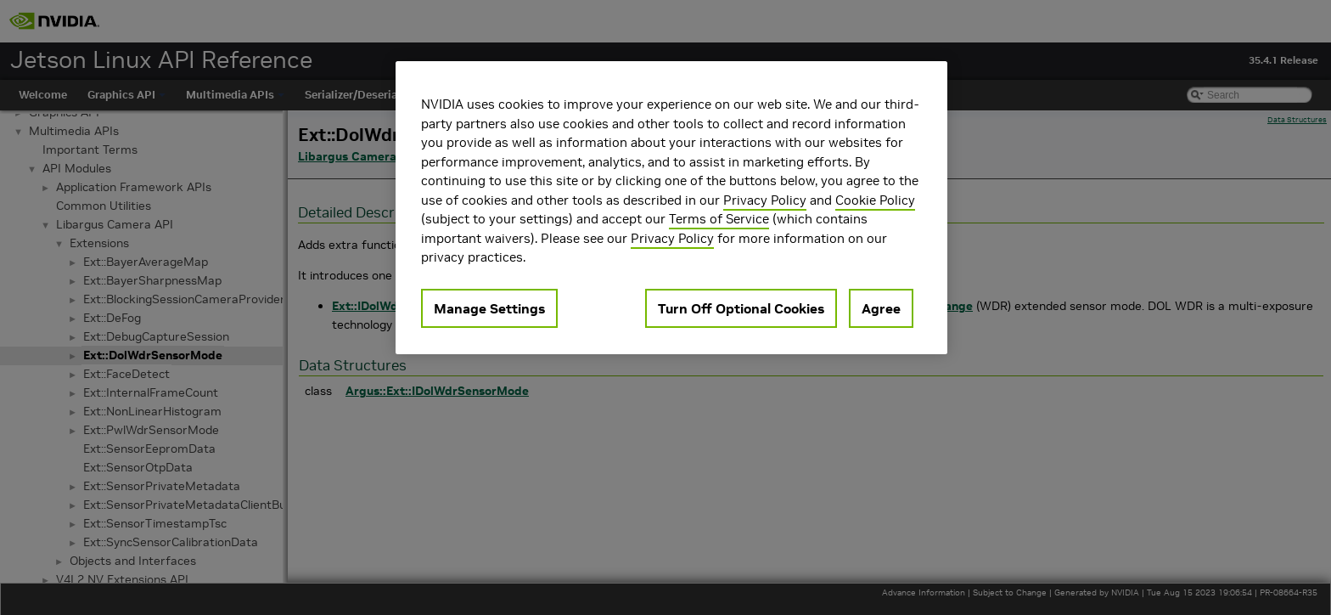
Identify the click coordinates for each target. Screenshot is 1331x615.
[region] (671, 207)
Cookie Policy (875, 200)
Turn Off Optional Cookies (741, 308)
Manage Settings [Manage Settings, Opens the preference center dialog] (489, 308)
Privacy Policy (764, 200)
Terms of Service (719, 219)
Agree (881, 308)
